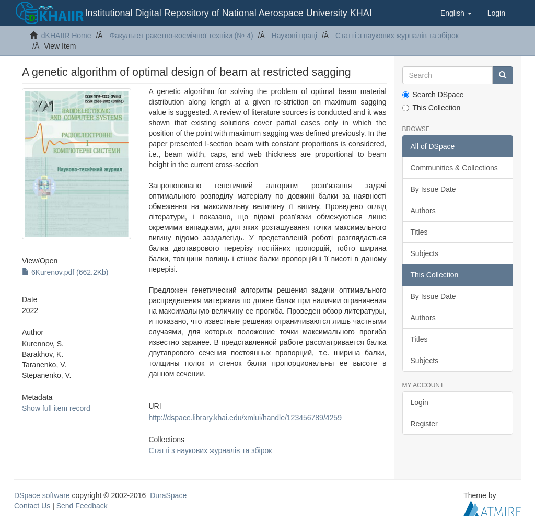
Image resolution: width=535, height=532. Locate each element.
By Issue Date (433, 189)
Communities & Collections (454, 168)
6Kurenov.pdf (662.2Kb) (65, 272)
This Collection (431, 107)
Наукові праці (295, 35)
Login (419, 402)
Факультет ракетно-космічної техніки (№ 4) (181, 35)
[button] (456, 13)
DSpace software (42, 495)
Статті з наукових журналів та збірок (397, 35)
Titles (419, 232)
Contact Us (32, 506)
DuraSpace (168, 495)
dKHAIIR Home (66, 35)
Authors (423, 210)
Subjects (425, 253)
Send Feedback (82, 506)
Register (424, 424)
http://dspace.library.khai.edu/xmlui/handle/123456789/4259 (245, 417)
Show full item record (56, 408)
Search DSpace (433, 94)
